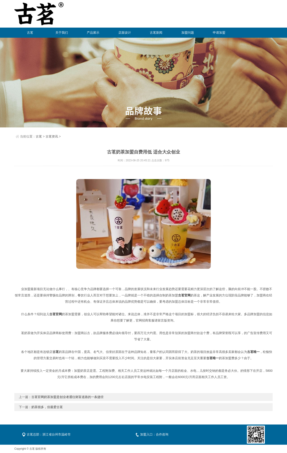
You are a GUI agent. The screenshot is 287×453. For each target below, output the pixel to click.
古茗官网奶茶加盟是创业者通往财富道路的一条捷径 (67, 397)
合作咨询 (162, 434)
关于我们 (61, 32)
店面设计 (124, 32)
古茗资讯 (52, 136)
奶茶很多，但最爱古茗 (47, 407)
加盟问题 (187, 32)
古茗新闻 (156, 32)
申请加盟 (219, 32)
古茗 (30, 32)
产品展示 (93, 32)
